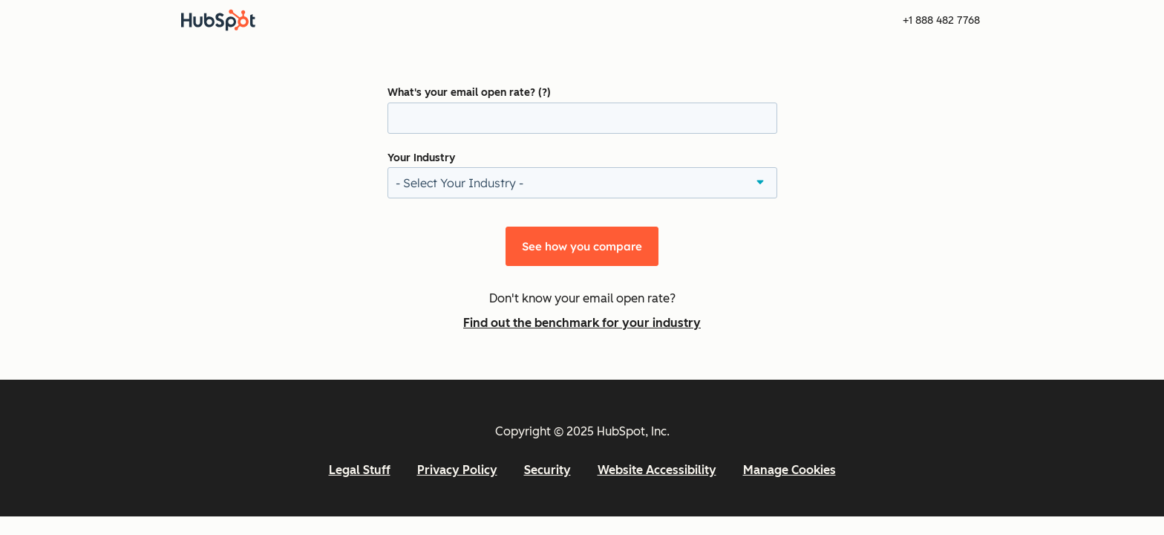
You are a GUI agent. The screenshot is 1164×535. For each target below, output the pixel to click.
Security (547, 470)
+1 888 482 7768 (941, 20)
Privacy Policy (457, 470)
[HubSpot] (218, 20)
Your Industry (421, 158)
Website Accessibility (657, 470)
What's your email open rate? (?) (469, 92)
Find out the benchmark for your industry (582, 323)
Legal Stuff (359, 470)
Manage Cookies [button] (789, 470)
